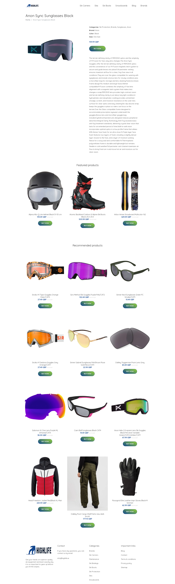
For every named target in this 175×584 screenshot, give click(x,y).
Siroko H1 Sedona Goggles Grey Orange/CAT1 (45, 365)
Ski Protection (104, 29)
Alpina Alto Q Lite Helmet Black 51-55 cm (45, 216)
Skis (96, 6)
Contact (124, 557)
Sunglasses (121, 29)
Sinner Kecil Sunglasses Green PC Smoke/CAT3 (129, 297)
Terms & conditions (128, 561)
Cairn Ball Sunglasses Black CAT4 (87, 432)
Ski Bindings (93, 565)
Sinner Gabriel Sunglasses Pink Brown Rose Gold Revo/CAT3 (87, 365)
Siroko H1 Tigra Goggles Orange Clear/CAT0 (45, 297)
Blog (134, 6)
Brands (144, 6)
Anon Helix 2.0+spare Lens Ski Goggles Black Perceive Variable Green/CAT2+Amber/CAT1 (130, 434)
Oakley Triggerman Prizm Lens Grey (130, 364)
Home (28, 21)
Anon (129, 29)
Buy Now (97, 50)
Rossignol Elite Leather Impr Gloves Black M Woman (130, 503)
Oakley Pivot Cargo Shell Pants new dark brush (87, 516)
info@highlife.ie (63, 560)
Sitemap (124, 569)
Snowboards (121, 6)
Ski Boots (107, 6)
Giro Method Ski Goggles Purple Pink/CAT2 (87, 296)
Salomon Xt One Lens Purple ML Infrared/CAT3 (45, 433)
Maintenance (94, 561)
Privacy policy (126, 565)
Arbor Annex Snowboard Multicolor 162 (130, 216)
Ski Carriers (85, 6)
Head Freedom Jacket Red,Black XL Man (45, 502)
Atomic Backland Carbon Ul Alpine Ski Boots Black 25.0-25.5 (87, 217)
